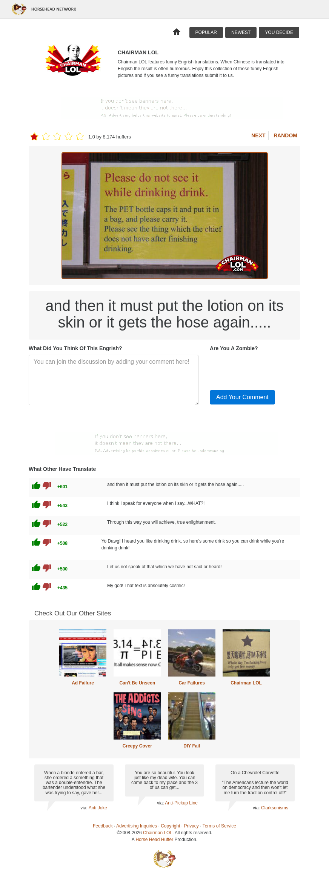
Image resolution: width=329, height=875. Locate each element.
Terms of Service (219, 826)
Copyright (170, 826)
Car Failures (191, 683)
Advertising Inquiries (136, 826)
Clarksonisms (274, 807)
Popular (206, 32)
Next (258, 135)
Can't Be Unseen (137, 683)
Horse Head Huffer (154, 839)
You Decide (279, 32)
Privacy (191, 826)
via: (84, 807)
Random (285, 135)
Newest (241, 32)
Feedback (103, 826)
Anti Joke (98, 807)
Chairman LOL (246, 683)
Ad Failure (83, 683)
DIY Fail (191, 746)
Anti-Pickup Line (181, 803)
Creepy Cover (137, 746)
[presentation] (267, 369)
